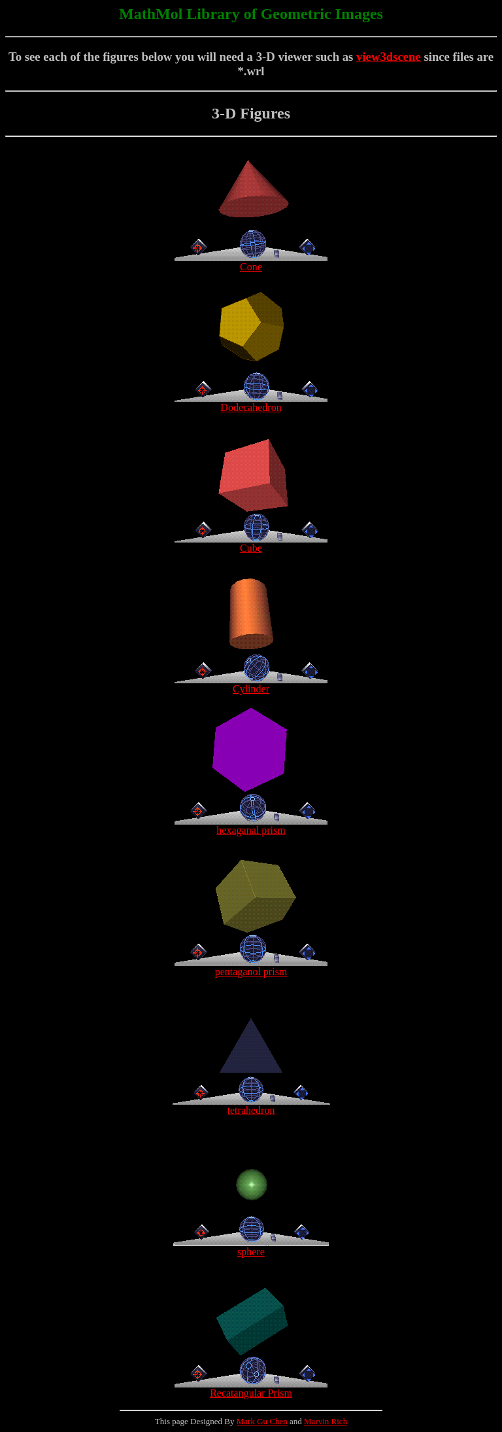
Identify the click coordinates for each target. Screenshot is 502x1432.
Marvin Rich (325, 1421)
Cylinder (251, 684)
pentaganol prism (251, 967)
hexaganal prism (251, 825)
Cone (251, 262)
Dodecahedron (251, 403)
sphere (251, 1247)
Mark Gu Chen (262, 1421)
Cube (251, 543)
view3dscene (388, 56)
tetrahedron (251, 1106)
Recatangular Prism (251, 1388)
